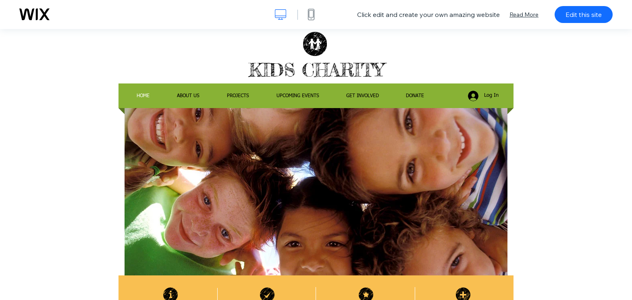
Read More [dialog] (523, 14)
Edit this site (583, 14)
